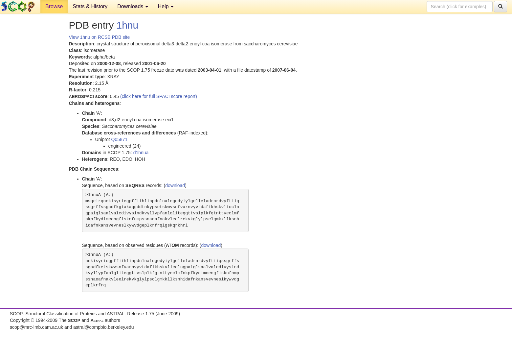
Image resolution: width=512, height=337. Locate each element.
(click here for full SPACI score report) (158, 96)
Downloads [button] (132, 6)
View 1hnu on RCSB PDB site (99, 37)
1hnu (128, 25)
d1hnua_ (142, 152)
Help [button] (165, 6)
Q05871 (119, 139)
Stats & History (90, 6)
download (175, 185)
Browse (54, 6)
